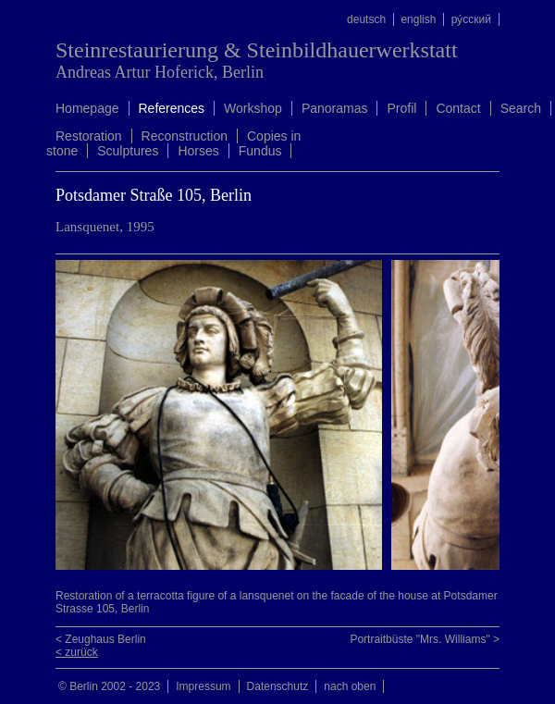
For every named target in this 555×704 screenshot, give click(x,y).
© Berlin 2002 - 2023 (109, 686)
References (172, 108)
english (418, 19)
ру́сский (471, 19)
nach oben (350, 686)
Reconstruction (185, 136)
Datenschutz (278, 686)
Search (520, 108)
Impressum (203, 686)
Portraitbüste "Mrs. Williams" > (425, 639)
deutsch (366, 19)
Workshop (253, 108)
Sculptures (127, 150)
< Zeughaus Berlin (101, 639)
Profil (401, 108)
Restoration (89, 136)
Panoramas (335, 108)
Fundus (260, 150)
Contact (458, 108)
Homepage (87, 108)
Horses (198, 150)
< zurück (77, 652)
